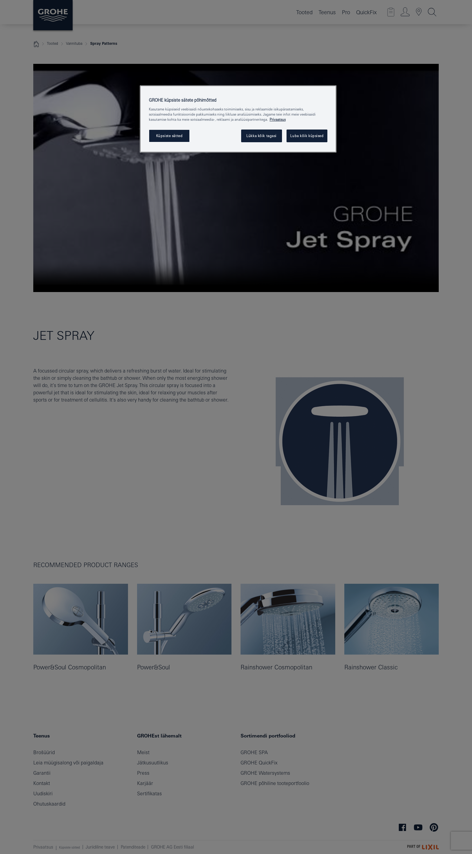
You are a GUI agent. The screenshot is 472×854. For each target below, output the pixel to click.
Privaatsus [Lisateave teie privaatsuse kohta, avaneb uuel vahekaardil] (278, 119)
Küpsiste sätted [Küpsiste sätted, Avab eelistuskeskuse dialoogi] (169, 136)
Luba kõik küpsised (306, 136)
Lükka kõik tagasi (261, 136)
